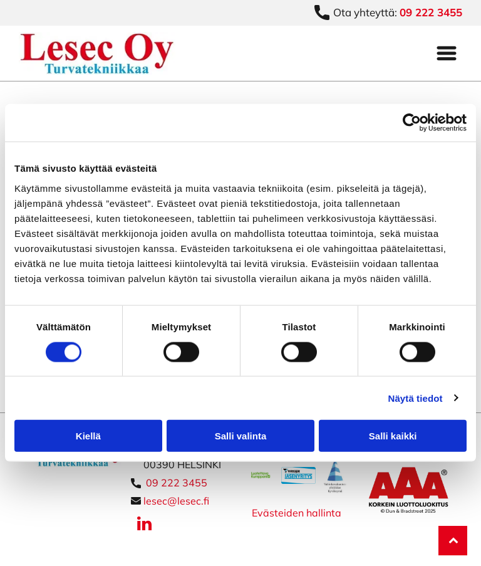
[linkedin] (144, 525)
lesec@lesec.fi (176, 501)
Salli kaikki (393, 436)
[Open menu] (446, 53)
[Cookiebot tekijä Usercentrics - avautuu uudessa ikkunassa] (412, 122)
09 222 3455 (176, 482)
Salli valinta (241, 436)
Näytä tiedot (415, 397)
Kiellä (88, 436)
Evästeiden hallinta (296, 512)
